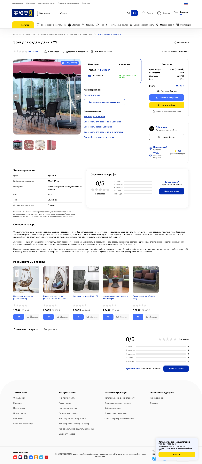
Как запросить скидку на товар (74, 423)
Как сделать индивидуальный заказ (76, 428)
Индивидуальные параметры (105, 102)
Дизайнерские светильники (51, 24)
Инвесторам (19, 408)
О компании (17, 3)
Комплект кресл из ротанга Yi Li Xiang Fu (115, 297)
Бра (100, 24)
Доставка (30, 3)
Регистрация (65, 403)
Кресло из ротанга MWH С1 (85, 296)
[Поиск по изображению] (128, 13)
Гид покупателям (67, 398)
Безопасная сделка (68, 413)
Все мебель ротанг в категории (99, 137)
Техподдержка (157, 398)
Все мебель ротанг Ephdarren (98, 127)
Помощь (86, 3)
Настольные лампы (116, 24)
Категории (30, 34)
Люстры (74, 24)
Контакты (18, 418)
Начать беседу (166, 137)
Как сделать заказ (46, 3)
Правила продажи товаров (118, 403)
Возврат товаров (67, 434)
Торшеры (87, 24)
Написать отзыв (171, 191)
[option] (47, 96)
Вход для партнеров (23, 423)
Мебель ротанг (165, 24)
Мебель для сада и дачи (81, 34)
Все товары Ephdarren (94, 117)
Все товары (183, 25)
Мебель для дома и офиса (53, 34)
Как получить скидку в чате (72, 418)
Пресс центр (19, 413)
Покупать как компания (68, 3)
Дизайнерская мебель (141, 24)
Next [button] (78, 96)
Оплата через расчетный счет (119, 418)
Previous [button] (16, 96)
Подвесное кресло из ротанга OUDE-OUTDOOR (54, 297)
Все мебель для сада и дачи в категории (103, 132)
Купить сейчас (166, 105)
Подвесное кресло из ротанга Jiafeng (23, 297)
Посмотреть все (92, 95)
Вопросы (50, 329)
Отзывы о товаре (25, 329)
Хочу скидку (69, 63)
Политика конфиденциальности (120, 398)
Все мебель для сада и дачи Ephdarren (102, 122)
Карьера (17, 403)
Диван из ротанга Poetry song (144, 297)
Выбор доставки (112, 408)
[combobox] (50, 13)
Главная (16, 34)
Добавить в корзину (167, 97)
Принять (176, 454)
